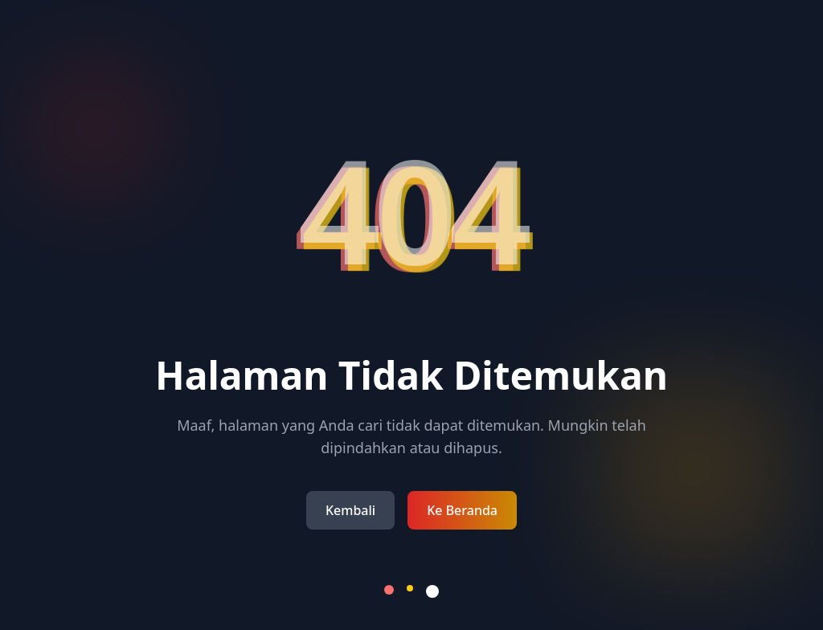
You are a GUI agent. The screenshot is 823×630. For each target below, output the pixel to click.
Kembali (350, 510)
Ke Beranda (462, 510)
